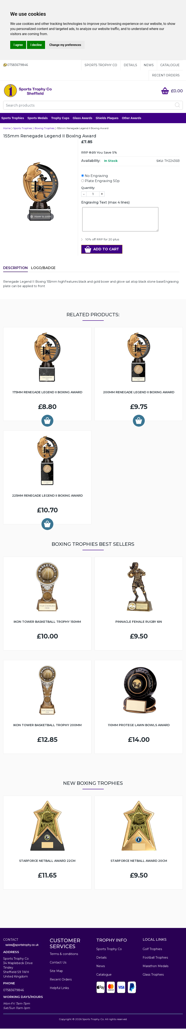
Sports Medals (39, 118)
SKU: (159, 161)
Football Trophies (155, 958)
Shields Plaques (109, 118)
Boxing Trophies (44, 128)
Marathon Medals (155, 966)
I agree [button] (18, 45)
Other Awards (133, 118)
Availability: (90, 161)
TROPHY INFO (111, 940)
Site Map (56, 971)
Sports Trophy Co (101, 65)
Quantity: (88, 188)
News (149, 65)
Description (15, 268)
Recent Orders (166, 75)
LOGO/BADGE (43, 268)
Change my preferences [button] (65, 45)
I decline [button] (36, 45)
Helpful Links (59, 988)
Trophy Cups (62, 118)
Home (7, 128)
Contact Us (58, 963)
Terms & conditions (64, 954)
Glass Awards (84, 118)
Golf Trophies (152, 949)
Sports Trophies (14, 118)
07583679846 (13, 990)
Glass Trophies (153, 975)
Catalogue (170, 65)
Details (130, 65)
